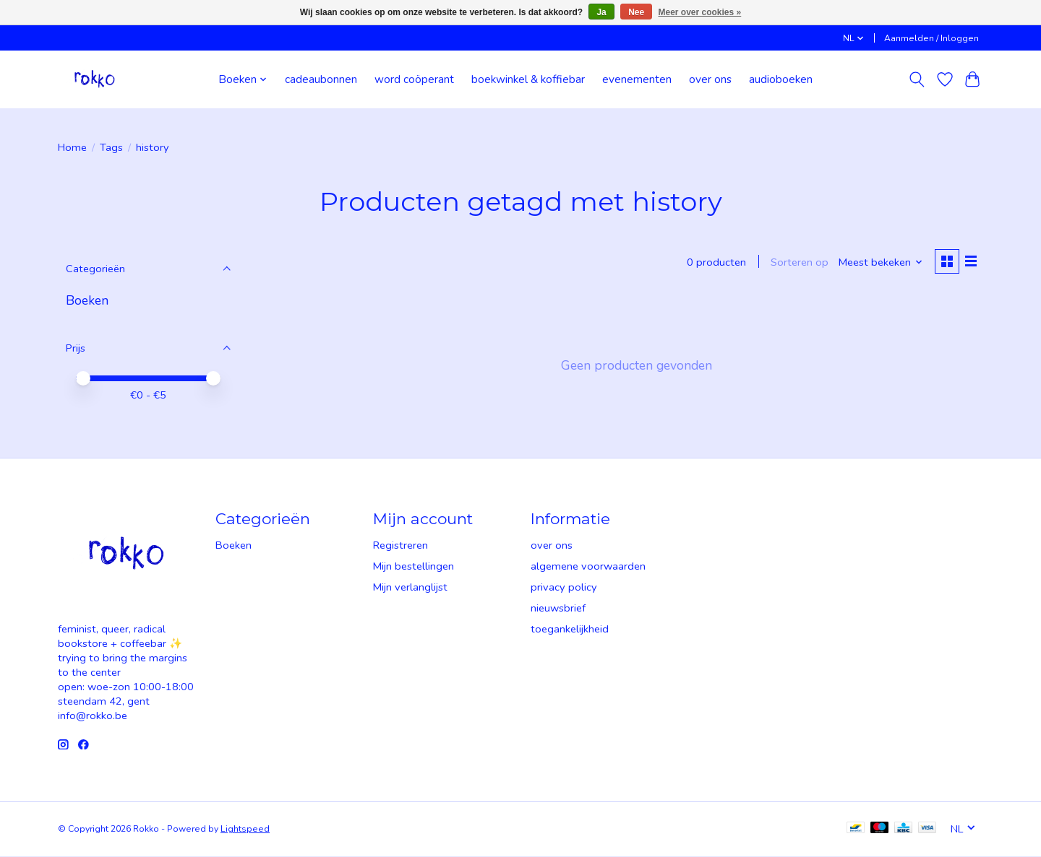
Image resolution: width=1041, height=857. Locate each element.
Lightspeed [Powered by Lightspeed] (245, 829)
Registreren (400, 546)
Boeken (87, 300)
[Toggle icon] (917, 79)
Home (72, 147)
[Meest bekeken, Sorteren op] (879, 263)
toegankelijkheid (570, 629)
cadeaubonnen (321, 79)
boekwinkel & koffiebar (528, 79)
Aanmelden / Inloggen (931, 38)
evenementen (637, 79)
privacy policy (564, 587)
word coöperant (414, 79)
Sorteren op (798, 263)
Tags (111, 147)
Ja (601, 12)
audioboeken (781, 79)
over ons (710, 79)
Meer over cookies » (700, 12)
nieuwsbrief (558, 608)
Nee (636, 12)
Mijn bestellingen (413, 567)
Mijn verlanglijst (410, 587)
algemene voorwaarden (588, 567)
